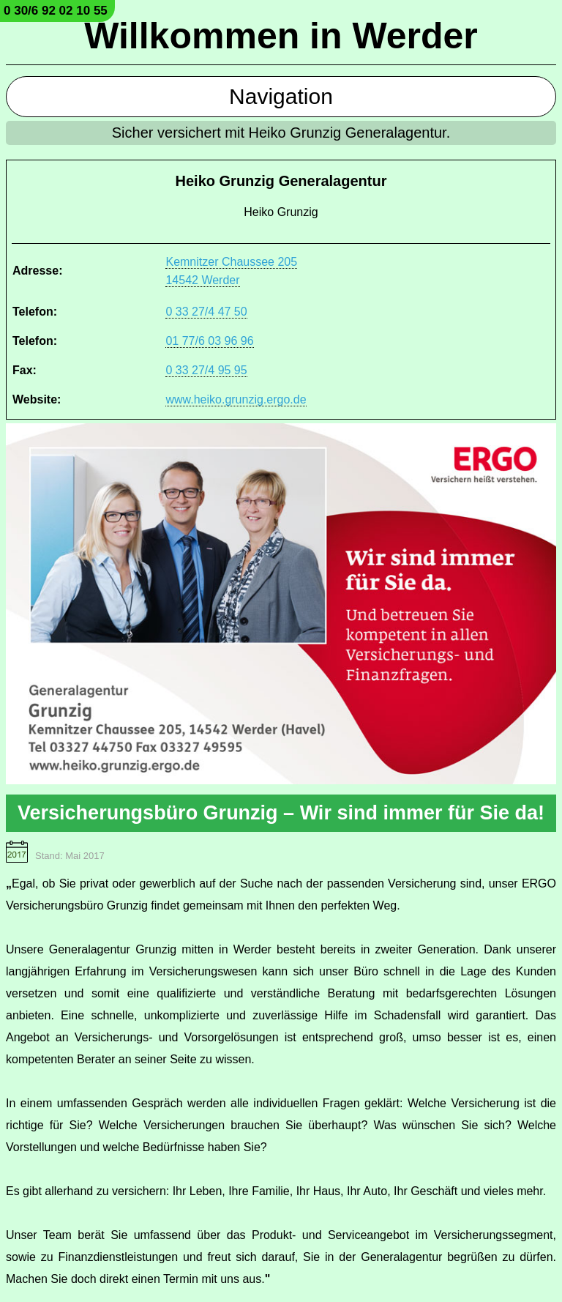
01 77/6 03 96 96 (209, 341)
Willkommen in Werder (281, 35)
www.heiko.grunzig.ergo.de (235, 399)
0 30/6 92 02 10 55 (56, 11)
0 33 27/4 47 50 (206, 311)
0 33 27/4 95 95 (206, 370)
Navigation (281, 96)
